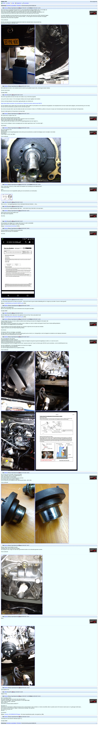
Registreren (18, 3)
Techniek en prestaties (11, 5)
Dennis (5, 7)
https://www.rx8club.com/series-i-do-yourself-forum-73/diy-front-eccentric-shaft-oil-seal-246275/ (21, 103)
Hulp (8, 3)
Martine (6, 86)
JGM (5, 94)
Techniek (19, 5)
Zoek (12, 3)
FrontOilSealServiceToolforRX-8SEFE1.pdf (13, 303)
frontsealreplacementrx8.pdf (10, 226)
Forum (3, 3)
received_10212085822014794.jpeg (12, 714)
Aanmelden (25, 3)
